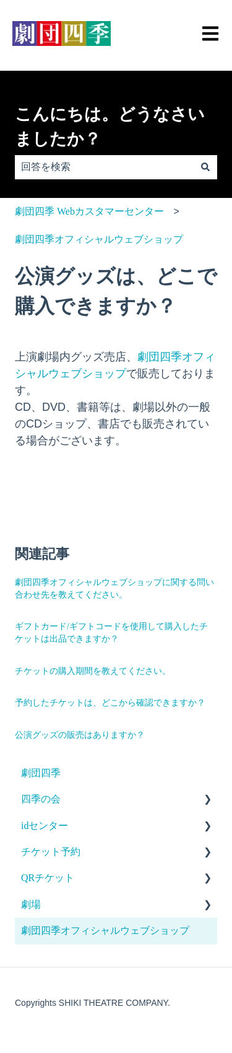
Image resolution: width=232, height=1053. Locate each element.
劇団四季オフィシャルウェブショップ (99, 239)
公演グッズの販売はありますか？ (80, 735)
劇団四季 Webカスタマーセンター (89, 211)
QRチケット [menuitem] (47, 877)
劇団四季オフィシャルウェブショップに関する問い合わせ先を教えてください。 (114, 588)
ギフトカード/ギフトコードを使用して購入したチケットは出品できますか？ (111, 632)
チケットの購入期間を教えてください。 (93, 671)
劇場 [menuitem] (31, 904)
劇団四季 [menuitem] (41, 773)
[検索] (205, 167)
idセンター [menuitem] (44, 825)
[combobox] (104, 167)
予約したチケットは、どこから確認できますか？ (110, 702)
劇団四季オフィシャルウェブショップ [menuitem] (105, 930)
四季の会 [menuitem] (41, 799)
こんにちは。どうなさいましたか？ (110, 127)
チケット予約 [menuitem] (50, 851)
